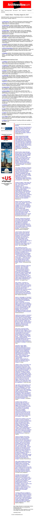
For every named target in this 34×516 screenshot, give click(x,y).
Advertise (3, 11)
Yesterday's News (8, 10)
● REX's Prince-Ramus (7, 48)
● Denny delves (5, 90)
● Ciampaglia (5, 75)
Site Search (15, 10)
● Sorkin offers (5, 30)
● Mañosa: (4, 120)
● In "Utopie (5, 116)
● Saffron (4, 94)
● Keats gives (5, 99)
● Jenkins (4, 70)
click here (17, 125)
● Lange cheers (5, 87)
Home (2, 10)
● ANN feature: (5, 21)
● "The (3, 108)
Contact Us (24, 10)
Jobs (20, 10)
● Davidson (4, 53)
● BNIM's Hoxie (5, 35)
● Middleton (5, 61)
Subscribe (29, 10)
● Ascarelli (4, 44)
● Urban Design (5, 25)
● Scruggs (4, 39)
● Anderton (4, 80)
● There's (4, 83)
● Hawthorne (5, 65)
